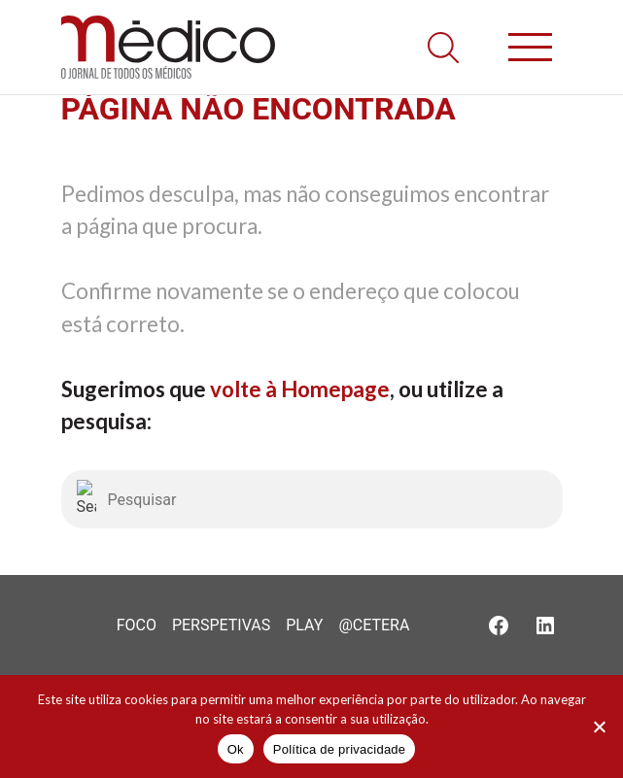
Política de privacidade (339, 749)
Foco (136, 625)
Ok (235, 749)
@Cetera (373, 625)
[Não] (598, 726)
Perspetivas (221, 625)
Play (304, 625)
